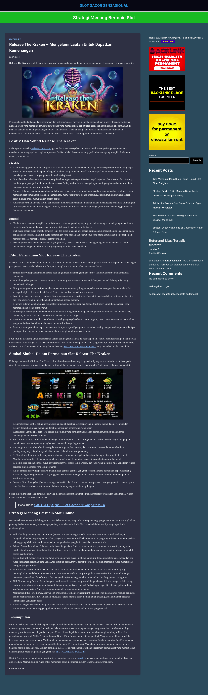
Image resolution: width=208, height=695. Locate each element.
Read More (16, 668)
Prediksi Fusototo (158, 253)
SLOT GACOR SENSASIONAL (80, 346)
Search (153, 155)
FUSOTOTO (155, 245)
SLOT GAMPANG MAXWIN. (71, 651)
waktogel (154, 286)
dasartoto (81, 658)
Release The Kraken (41, 148)
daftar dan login (172, 260)
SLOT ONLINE (15, 39)
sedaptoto (179, 294)
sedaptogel (155, 294)
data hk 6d (154, 249)
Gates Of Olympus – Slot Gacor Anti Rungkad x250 (69, 505)
